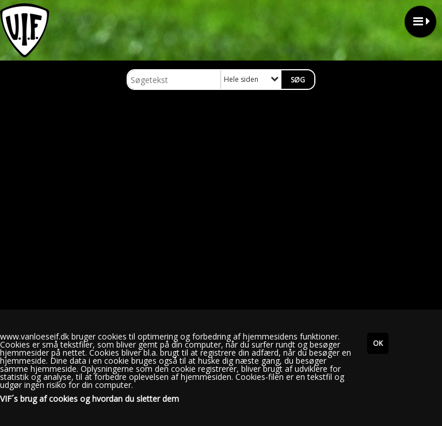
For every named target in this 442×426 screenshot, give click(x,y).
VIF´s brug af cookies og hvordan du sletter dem (89, 399)
